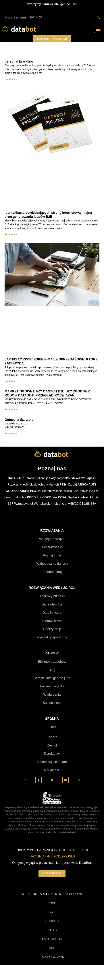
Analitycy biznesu (52, 596)
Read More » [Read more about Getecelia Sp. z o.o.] (11, 433)
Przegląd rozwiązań (52, 539)
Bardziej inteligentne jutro (52, 678)
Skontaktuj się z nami (52, 762)
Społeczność (52, 703)
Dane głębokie (51, 604)
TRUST (52, 948)
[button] (98, 29)
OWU (51, 912)
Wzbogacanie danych (52, 563)
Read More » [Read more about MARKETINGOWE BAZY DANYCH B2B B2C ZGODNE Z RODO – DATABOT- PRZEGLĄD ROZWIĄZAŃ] (11, 409)
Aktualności (52, 770)
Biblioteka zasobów (52, 661)
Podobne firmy (52, 572)
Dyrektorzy (52, 753)
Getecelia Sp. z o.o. (19, 420)
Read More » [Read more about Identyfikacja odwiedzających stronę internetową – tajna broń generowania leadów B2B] (11, 234)
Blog (52, 670)
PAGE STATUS (52, 939)
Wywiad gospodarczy (52, 637)
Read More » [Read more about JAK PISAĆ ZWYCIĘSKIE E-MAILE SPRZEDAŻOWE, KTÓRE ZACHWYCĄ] (11, 381)
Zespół (52, 745)
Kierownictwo (52, 621)
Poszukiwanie (52, 547)
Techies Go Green (52, 957)
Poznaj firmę (52, 555)
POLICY (52, 930)
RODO (52, 903)
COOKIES (52, 921)
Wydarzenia (52, 694)
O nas (52, 727)
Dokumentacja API (52, 686)
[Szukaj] (98, 17)
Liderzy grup (52, 629)
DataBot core (51, 612)
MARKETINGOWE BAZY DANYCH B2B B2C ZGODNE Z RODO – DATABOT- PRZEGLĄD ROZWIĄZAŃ (47, 393)
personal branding (19, 61)
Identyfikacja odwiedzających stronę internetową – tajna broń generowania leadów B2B (48, 215)
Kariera (52, 737)
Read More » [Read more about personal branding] (11, 79)
